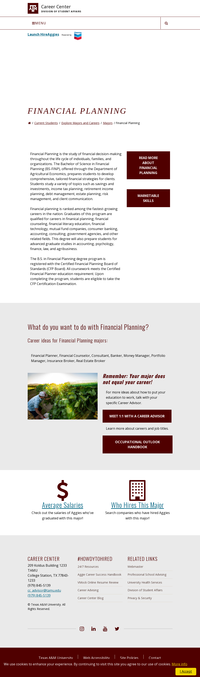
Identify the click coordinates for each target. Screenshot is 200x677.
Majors (108, 123)
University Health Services (145, 582)
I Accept (186, 671)
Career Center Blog (90, 598)
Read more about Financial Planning (148, 165)
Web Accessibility (96, 658)
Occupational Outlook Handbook (137, 444)
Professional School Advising (147, 574)
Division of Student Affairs (145, 590)
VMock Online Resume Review (98, 582)
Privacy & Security (140, 598)
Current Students (46, 123)
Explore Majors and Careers (80, 123)
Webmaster (135, 567)
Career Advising (88, 590)
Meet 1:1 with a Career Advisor (137, 416)
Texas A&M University (56, 658)
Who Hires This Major (137, 505)
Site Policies (129, 658)
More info (179, 664)
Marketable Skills (148, 198)
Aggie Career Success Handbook (99, 574)
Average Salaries (62, 505)
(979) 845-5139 (39, 595)
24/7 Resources (88, 567)
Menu (39, 23)
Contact (155, 658)
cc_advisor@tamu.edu (44, 590)
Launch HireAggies (43, 34)
